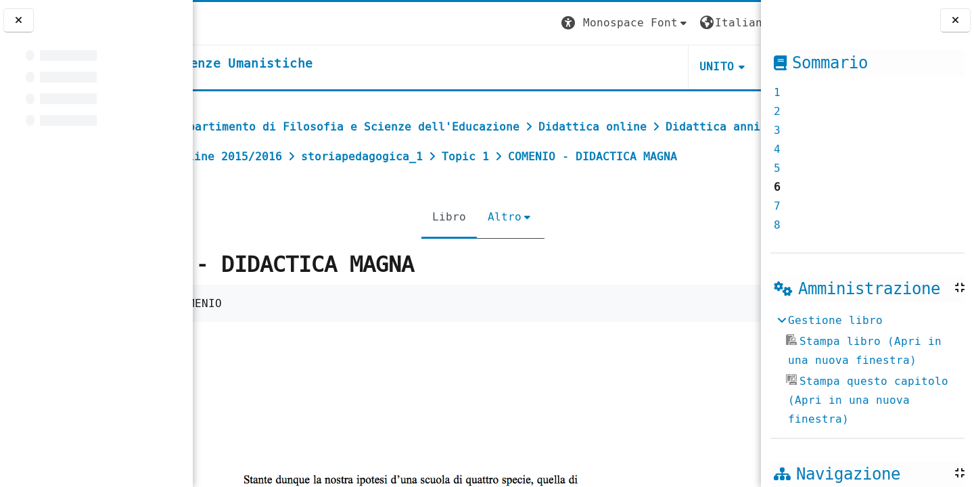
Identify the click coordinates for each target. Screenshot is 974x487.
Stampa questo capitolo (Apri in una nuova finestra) (867, 400)
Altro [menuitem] (498, 246)
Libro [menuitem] (443, 246)
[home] (306, 64)
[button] (508, 23)
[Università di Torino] (235, 22)
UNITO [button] (599, 66)
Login (733, 22)
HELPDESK (678, 66)
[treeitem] (867, 370)
